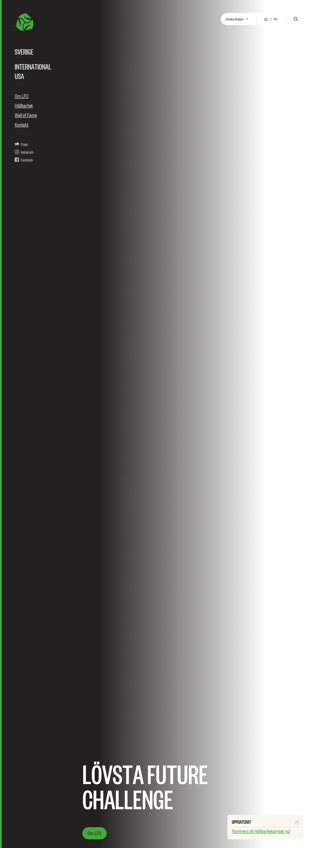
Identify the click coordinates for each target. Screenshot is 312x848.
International (33, 66)
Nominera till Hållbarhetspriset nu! (261, 831)
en (275, 19)
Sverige (24, 51)
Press (21, 144)
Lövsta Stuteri (234, 19)
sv (266, 19)
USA (19, 76)
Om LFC (22, 96)
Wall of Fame (26, 115)
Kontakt (21, 124)
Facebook (24, 159)
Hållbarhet (24, 105)
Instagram (24, 151)
